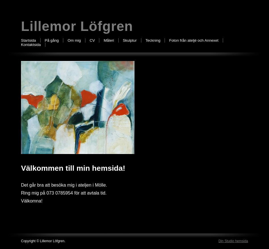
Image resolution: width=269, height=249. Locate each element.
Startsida (28, 40)
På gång (52, 40)
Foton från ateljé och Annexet (193, 40)
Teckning (153, 40)
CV (92, 40)
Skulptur (130, 40)
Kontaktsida (31, 45)
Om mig (74, 40)
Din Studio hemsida (233, 241)
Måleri (109, 40)
